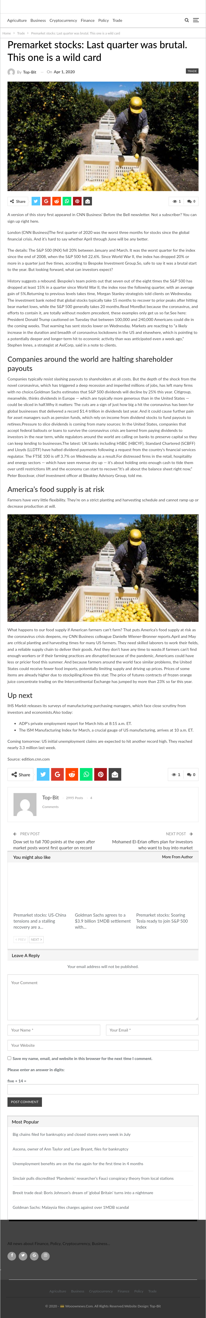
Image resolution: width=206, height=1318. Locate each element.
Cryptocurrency (63, 20)
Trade (117, 20)
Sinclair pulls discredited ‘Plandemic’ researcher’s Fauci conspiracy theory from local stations (93, 1178)
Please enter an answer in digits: (36, 1069)
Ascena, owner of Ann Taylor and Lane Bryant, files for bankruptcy (70, 1148)
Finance (88, 20)
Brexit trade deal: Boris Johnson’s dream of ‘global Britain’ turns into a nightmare (83, 1192)
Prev (21, 939)
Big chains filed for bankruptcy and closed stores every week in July (72, 1134)
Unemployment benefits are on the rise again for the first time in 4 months (78, 1163)
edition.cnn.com (36, 759)
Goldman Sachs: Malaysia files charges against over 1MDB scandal (71, 1207)
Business (38, 20)
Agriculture (17, 20)
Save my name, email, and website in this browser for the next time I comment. (82, 1058)
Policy (103, 20)
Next (36, 939)
